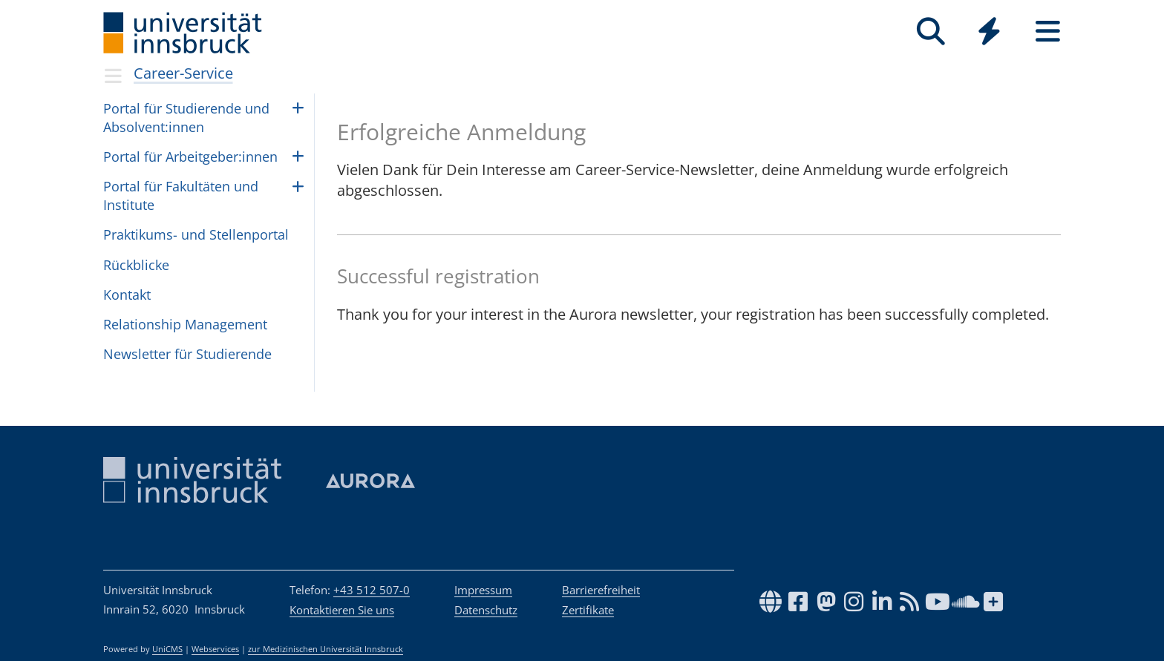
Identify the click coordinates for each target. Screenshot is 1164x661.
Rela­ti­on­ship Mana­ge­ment (185, 324)
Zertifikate (588, 609)
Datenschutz (485, 609)
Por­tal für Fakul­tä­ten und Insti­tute (180, 195)
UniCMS (167, 649)
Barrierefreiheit (601, 589)
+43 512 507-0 (371, 589)
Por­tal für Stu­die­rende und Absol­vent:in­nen (186, 117)
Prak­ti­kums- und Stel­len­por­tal (196, 234)
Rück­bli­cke (136, 265)
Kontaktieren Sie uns (342, 609)
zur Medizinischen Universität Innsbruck (325, 649)
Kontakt (127, 294)
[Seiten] (1047, 31)
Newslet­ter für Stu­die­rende (187, 354)
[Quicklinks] (989, 31)
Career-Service (183, 73)
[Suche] (930, 31)
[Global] (989, 33)
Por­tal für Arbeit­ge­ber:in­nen (190, 156)
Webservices (215, 649)
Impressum (483, 589)
